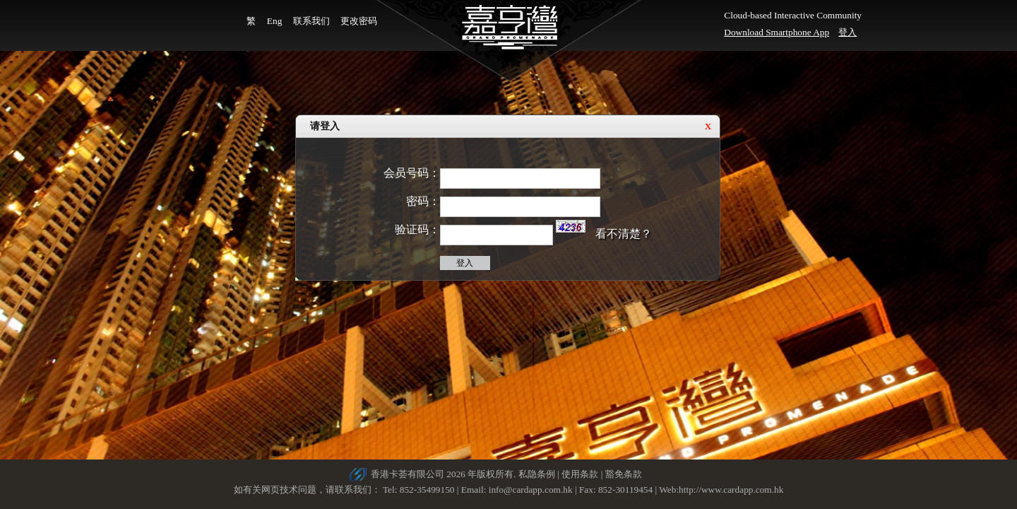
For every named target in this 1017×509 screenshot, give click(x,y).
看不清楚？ (623, 234)
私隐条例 (536, 474)
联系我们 (311, 21)
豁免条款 (623, 474)
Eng (274, 21)
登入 (847, 32)
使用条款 (579, 474)
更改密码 (358, 21)
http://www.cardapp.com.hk (731, 489)
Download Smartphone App (776, 32)
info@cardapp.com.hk (532, 489)
